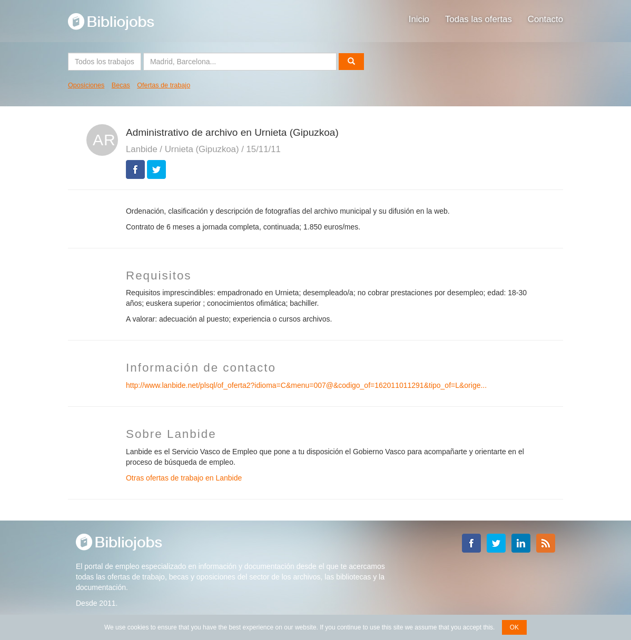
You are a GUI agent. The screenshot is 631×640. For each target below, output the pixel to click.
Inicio (419, 19)
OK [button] (514, 627)
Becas (121, 85)
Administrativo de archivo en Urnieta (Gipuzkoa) (232, 132)
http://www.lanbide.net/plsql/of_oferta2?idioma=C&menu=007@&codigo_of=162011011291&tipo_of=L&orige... (306, 385)
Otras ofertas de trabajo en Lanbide (184, 478)
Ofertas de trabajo (163, 85)
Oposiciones (86, 85)
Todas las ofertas (478, 19)
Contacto (545, 19)
